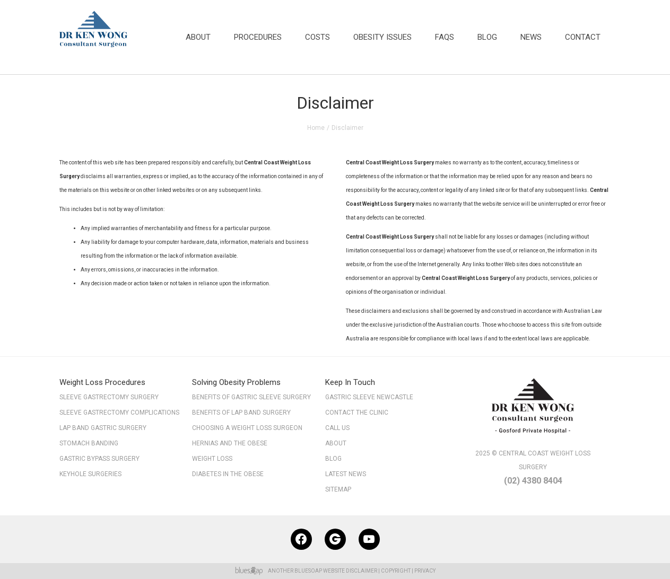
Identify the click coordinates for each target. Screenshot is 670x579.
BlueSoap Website (319, 571)
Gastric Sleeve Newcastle (369, 397)
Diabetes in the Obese (228, 474)
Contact (583, 37)
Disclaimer (361, 571)
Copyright (396, 571)
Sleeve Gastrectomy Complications (119, 412)
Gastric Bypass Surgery (99, 458)
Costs (317, 37)
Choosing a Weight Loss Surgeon (247, 428)
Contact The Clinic (356, 412)
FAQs (444, 37)
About (198, 37)
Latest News (345, 474)
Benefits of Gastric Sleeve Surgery (251, 397)
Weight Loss (212, 458)
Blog (487, 37)
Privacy (425, 571)
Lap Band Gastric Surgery (102, 428)
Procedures (258, 37)
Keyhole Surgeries (90, 474)
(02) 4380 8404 (533, 481)
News (531, 37)
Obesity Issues (382, 37)
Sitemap (344, 490)
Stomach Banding (88, 443)
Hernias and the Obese (229, 443)
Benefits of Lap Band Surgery (241, 412)
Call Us (337, 428)
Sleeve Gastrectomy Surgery (109, 397)
